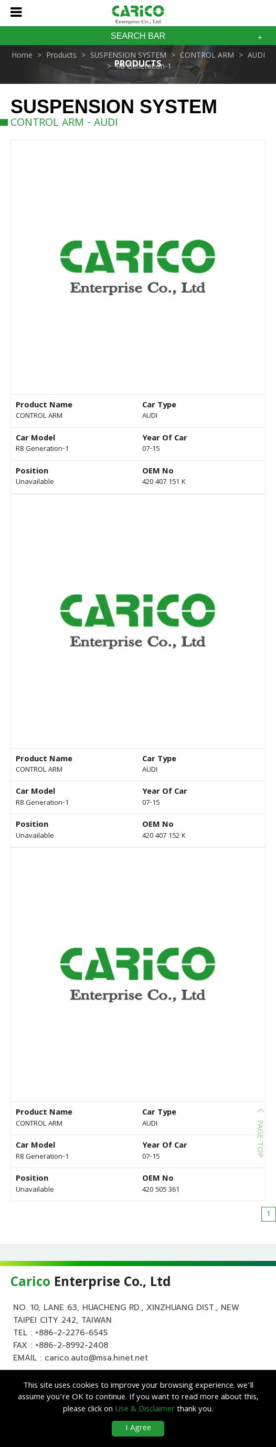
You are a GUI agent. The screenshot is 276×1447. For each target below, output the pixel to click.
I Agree (138, 1428)
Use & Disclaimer (145, 1410)
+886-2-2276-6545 (71, 1334)
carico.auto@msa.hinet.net (96, 1359)
